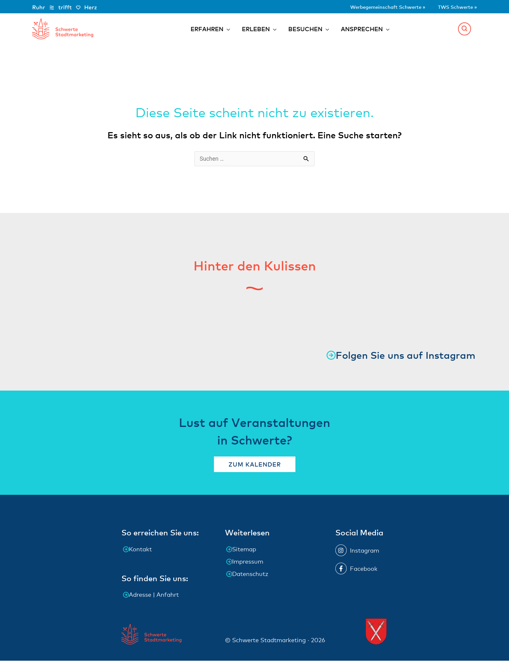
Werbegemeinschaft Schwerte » (371, 6)
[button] (464, 29)
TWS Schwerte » (453, 6)
